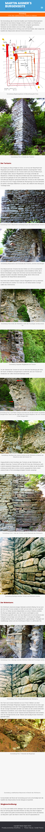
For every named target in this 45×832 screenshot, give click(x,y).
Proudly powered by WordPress (11, 828)
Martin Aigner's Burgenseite (18, 4)
